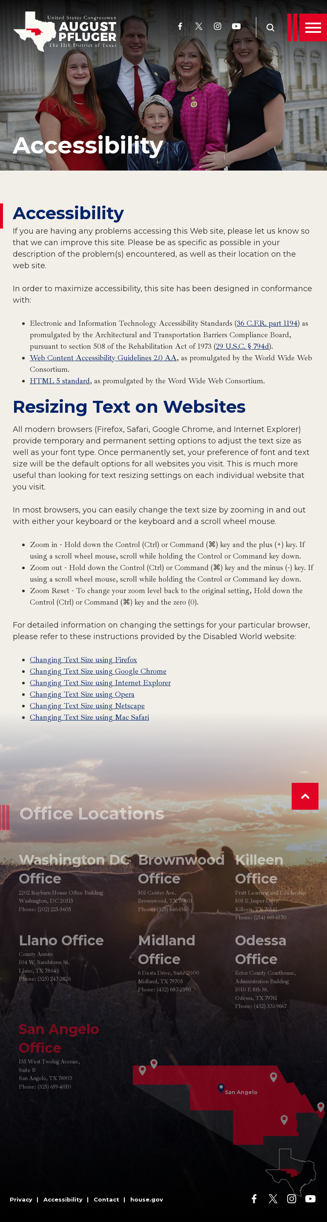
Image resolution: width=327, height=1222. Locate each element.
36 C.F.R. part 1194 (267, 323)
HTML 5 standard (60, 380)
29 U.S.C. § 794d (242, 346)
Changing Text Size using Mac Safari (89, 717)
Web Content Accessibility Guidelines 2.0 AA (103, 357)
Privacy (21, 1199)
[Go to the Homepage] (65, 32)
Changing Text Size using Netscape (87, 705)
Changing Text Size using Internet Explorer (100, 682)
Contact (106, 1199)
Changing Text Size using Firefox (83, 659)
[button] (305, 796)
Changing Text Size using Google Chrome (98, 671)
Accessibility (88, 145)
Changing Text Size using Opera (82, 694)
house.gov (146, 1199)
